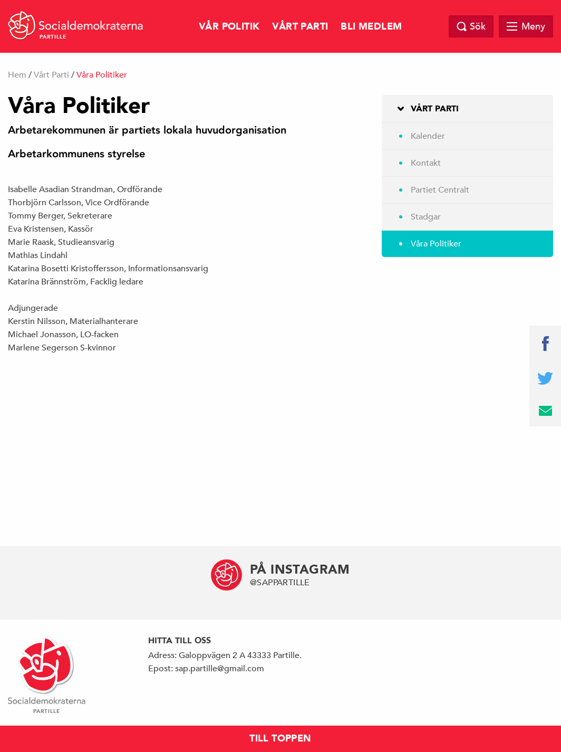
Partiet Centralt (440, 190)
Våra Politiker (436, 244)
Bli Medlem (371, 26)
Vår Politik (229, 26)
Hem (17, 75)
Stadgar (426, 217)
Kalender (428, 136)
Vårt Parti (300, 26)
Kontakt (426, 163)
